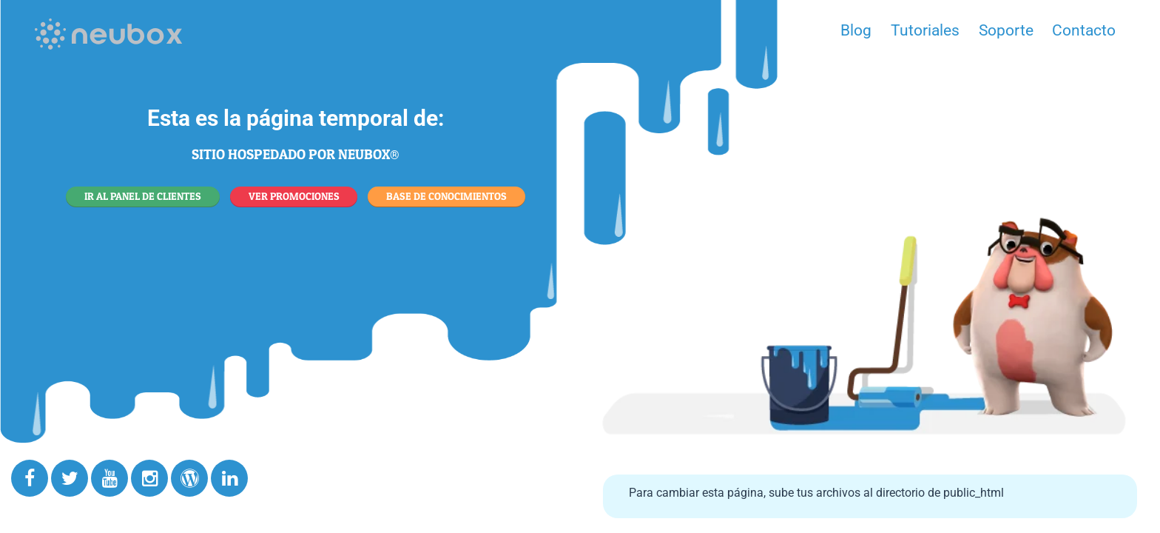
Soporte (1006, 30)
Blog (855, 30)
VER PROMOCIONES (294, 196)
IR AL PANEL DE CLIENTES (142, 196)
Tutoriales (925, 30)
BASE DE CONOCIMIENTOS (446, 196)
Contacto (1084, 30)
